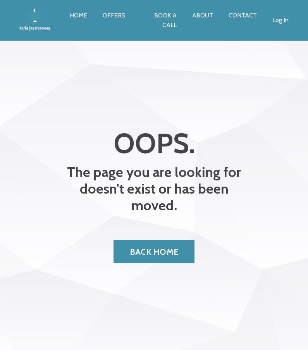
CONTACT (243, 15)
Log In (280, 20)
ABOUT (202, 15)
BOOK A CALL (165, 20)
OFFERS (114, 15)
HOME (78, 15)
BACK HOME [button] (154, 252)
